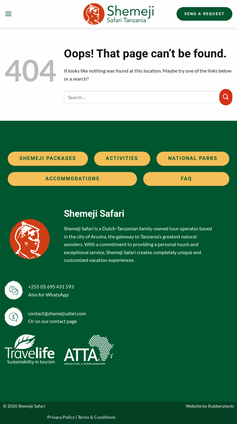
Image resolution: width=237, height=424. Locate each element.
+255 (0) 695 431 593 (51, 286)
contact (58, 321)
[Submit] (225, 97)
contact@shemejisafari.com (57, 313)
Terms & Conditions (96, 417)
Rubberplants (221, 406)
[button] (8, 13)
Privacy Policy (61, 417)
